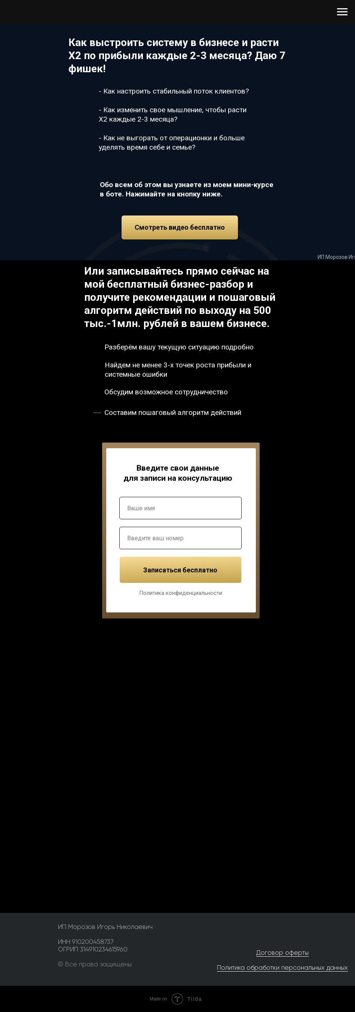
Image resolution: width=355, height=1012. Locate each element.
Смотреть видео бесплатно (180, 227)
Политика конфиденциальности (180, 593)
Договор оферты (282, 952)
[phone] (180, 538)
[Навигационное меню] (342, 12)
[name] (180, 508)
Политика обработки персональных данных (282, 967)
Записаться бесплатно (180, 570)
